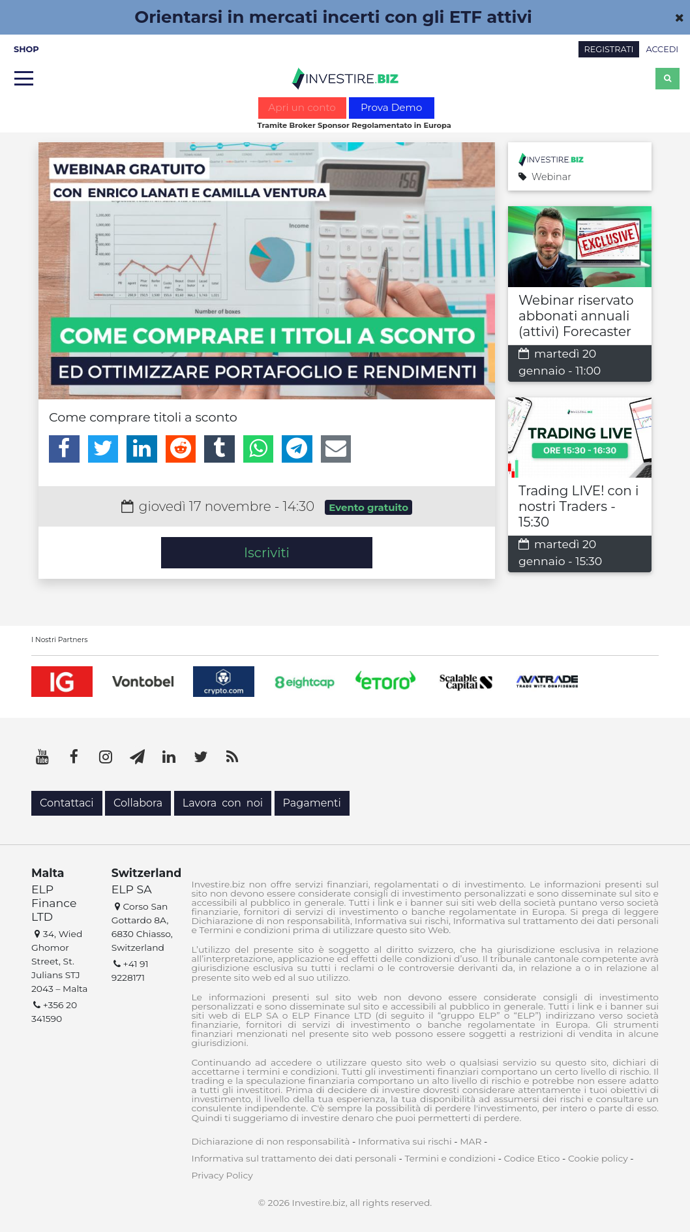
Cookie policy (598, 1158)
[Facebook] (64, 449)
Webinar (544, 177)
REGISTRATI (609, 49)
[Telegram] (297, 449)
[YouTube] (42, 757)
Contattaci (67, 803)
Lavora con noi (223, 803)
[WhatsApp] (258, 449)
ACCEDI (662, 49)
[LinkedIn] (142, 449)
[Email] (336, 449)
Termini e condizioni (450, 1158)
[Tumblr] (219, 449)
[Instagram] (106, 757)
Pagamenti (312, 803)
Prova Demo (391, 107)
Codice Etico (532, 1158)
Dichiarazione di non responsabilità (271, 1141)
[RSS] (232, 757)
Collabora (137, 803)
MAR (470, 1141)
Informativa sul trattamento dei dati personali (294, 1158)
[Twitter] (103, 449)
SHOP (26, 49)
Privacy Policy (222, 1175)
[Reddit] (181, 449)
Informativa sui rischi (405, 1141)
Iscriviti (267, 553)
